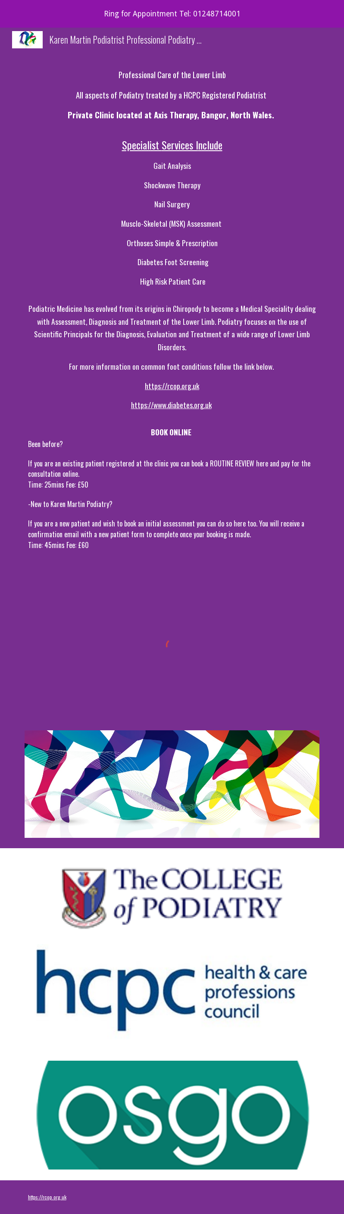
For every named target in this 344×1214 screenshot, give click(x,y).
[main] (172, 321)
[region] (172, 14)
